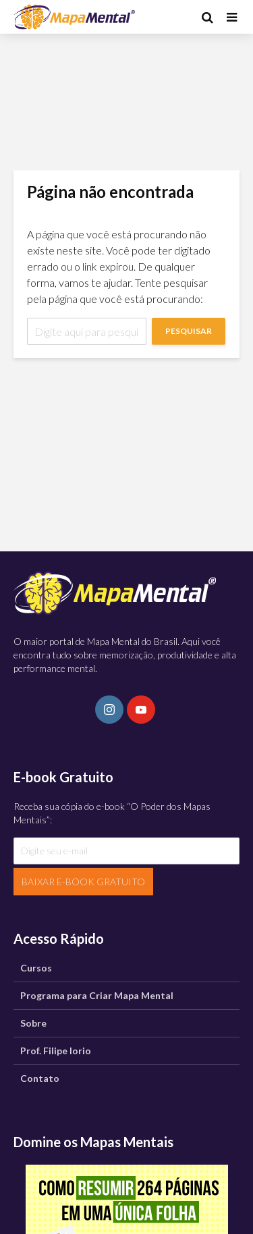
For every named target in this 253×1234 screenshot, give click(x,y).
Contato (39, 1078)
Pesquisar (188, 331)
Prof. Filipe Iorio (55, 1050)
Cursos (36, 967)
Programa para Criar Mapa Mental (96, 995)
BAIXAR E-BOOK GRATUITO (83, 881)
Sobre (33, 1023)
